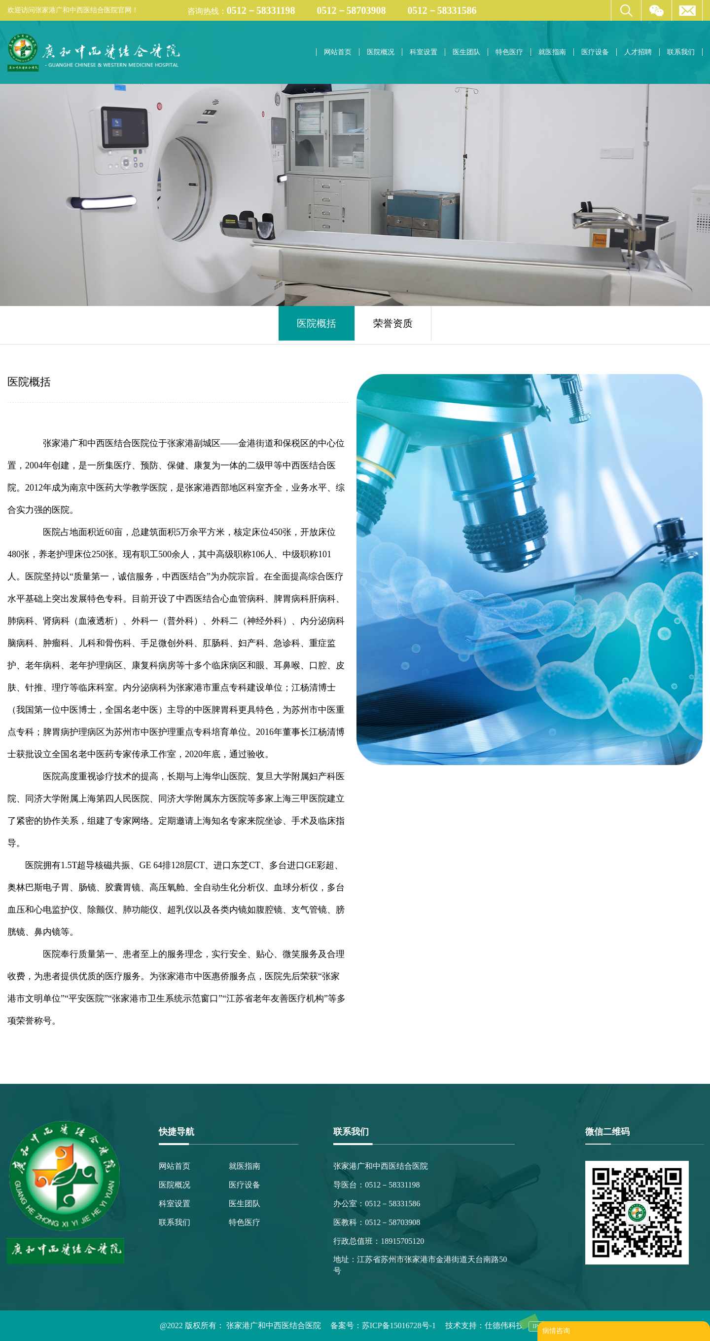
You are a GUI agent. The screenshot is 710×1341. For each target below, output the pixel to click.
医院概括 (316, 323)
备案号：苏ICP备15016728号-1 (383, 1325)
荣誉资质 (393, 323)
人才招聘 (638, 52)
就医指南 (552, 52)
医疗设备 (595, 52)
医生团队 (466, 52)
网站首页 (338, 52)
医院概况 (380, 52)
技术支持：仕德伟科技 (484, 1325)
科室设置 (423, 52)
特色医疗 (509, 52)
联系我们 (681, 52)
